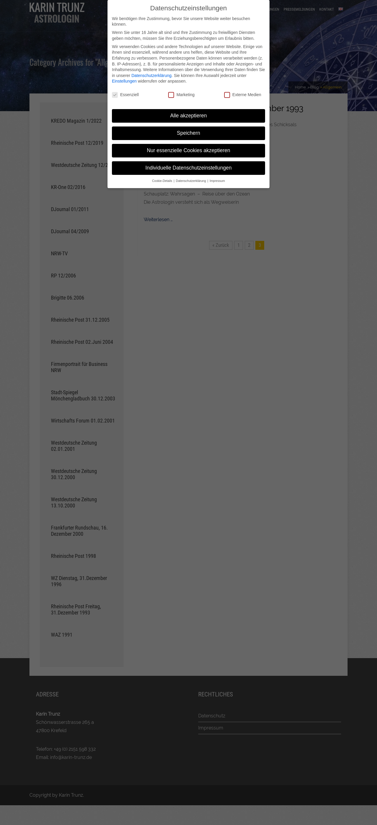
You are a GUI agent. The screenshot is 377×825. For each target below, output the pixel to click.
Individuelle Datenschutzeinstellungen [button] (188, 168)
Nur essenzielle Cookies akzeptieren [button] (188, 150)
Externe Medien (242, 95)
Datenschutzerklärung (151, 75)
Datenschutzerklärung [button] (191, 181)
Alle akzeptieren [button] (188, 116)
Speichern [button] (188, 133)
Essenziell (125, 95)
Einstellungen (124, 81)
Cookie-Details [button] (162, 181)
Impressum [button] (217, 181)
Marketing (181, 95)
